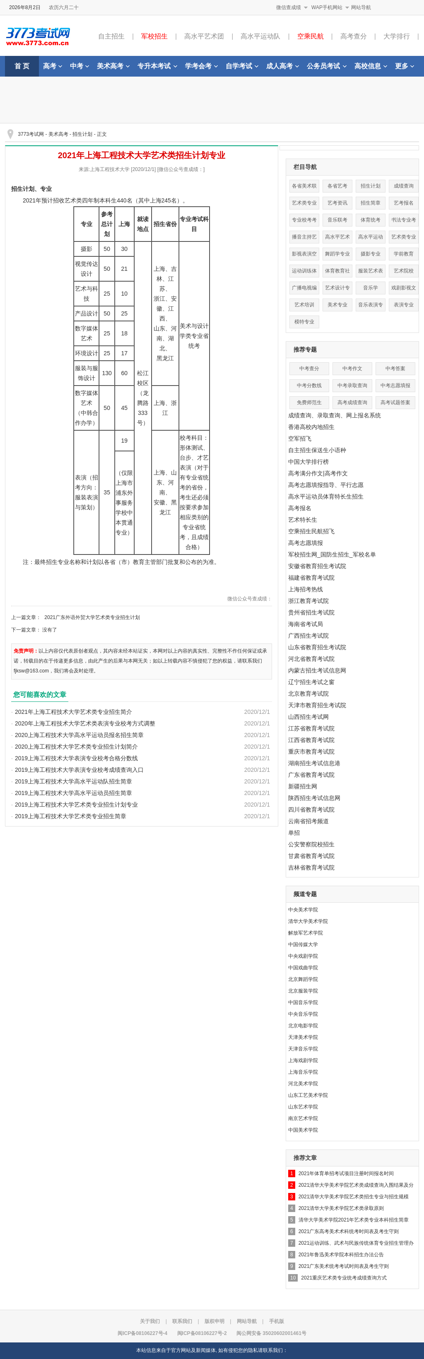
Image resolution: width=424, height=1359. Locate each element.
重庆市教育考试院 (311, 751)
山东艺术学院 (303, 1107)
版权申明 (214, 1321)
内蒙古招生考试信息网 (317, 670)
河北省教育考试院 (311, 658)
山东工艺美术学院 (308, 1095)
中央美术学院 (303, 910)
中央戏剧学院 (303, 956)
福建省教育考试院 (311, 577)
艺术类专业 (403, 237)
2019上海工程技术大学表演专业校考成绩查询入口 (79, 769)
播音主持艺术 (304, 238)
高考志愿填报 (305, 543)
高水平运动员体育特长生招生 (326, 496)
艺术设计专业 (337, 289)
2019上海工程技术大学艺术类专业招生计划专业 (76, 804)
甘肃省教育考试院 (311, 856)
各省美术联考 (304, 188)
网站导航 (361, 7)
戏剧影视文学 (403, 289)
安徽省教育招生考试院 (317, 566)
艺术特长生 (302, 519)
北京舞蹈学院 (303, 979)
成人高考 (282, 66)
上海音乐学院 (303, 1072)
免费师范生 (309, 402)
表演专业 (404, 305)
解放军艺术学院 (305, 933)
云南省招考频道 (308, 821)
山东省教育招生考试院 (317, 647)
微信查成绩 (288, 7)
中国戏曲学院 (303, 968)
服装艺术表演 (370, 272)
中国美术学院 (303, 1130)
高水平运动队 (260, 36)
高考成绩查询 (352, 402)
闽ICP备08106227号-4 (142, 1333)
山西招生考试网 (308, 716)
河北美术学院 (303, 1084)
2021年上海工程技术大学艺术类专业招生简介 (73, 711)
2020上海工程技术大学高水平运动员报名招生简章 (79, 735)
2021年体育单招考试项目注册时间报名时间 (346, 1173)
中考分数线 (309, 385)
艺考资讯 (337, 203)
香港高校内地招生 (311, 427)
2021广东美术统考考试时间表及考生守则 (344, 1266)
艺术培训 (304, 305)
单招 (294, 832)
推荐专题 (305, 349)
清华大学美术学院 (308, 921)
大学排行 (396, 36)
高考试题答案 (395, 402)
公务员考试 (327, 66)
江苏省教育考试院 (311, 728)
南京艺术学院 (303, 1118)
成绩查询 (404, 186)
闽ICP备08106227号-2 (202, 1333)
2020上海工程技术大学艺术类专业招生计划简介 (76, 746)
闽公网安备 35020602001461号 (271, 1333)
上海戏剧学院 (303, 1060)
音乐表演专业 (370, 306)
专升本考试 (157, 66)
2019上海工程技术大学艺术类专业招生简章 (70, 816)
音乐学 (370, 288)
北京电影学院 (303, 1026)
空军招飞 (299, 438)
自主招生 (111, 36)
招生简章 (371, 203)
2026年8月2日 (25, 7)
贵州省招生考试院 (311, 612)
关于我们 (150, 1321)
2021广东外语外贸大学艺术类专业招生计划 (92, 617)
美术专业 (337, 305)
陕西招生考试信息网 (314, 798)
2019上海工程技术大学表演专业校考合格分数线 (76, 758)
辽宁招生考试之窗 (311, 682)
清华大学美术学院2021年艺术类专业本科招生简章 (354, 1220)
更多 (404, 66)
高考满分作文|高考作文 (318, 473)
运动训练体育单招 (304, 272)
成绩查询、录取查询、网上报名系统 (334, 415)
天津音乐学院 (303, 1049)
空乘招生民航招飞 (311, 531)
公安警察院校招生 (311, 844)
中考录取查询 (352, 385)
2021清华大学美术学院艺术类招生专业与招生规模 (354, 1197)
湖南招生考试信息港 (314, 763)
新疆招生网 (302, 786)
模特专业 (304, 322)
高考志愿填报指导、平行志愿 (326, 485)
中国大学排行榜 (308, 461)
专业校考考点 (304, 221)
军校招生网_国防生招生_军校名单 (332, 554)
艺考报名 (404, 203)
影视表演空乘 (304, 255)
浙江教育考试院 (308, 601)
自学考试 (242, 66)
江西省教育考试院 (311, 740)
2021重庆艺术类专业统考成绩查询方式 (344, 1278)
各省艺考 (337, 186)
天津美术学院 (303, 1037)
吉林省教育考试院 (311, 867)
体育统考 (371, 220)
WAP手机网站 (326, 7)
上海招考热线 (305, 589)
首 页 (21, 66)
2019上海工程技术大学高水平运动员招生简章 (73, 793)
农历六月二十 (64, 7)
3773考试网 (31, 134)
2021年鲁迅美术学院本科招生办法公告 (341, 1255)
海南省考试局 (305, 624)
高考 (52, 66)
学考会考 (201, 66)
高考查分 (353, 36)
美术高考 (113, 66)
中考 (79, 66)
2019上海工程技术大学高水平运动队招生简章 (73, 781)
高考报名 (299, 508)
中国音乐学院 (303, 1002)
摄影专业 (371, 254)
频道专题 (305, 894)
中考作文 (352, 368)
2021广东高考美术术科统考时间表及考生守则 (349, 1231)
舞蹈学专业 (337, 254)
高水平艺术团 (204, 36)
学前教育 (404, 254)
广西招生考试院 (308, 635)
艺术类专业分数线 (304, 205)
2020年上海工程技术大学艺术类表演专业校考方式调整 (85, 723)
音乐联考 (337, 220)
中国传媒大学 (303, 944)
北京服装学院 (303, 991)
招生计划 (82, 134)
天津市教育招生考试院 (317, 705)
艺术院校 (404, 271)
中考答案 (395, 368)
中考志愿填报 (395, 385)
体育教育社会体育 (337, 272)
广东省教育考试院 (311, 774)
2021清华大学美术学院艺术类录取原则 (341, 1208)
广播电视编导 (304, 289)
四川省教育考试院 (311, 809)
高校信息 (370, 66)
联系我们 (182, 1321)
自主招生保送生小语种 (317, 450)
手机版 (276, 1321)
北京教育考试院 (308, 693)
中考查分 (309, 368)
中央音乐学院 (303, 1014)
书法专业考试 (403, 221)
